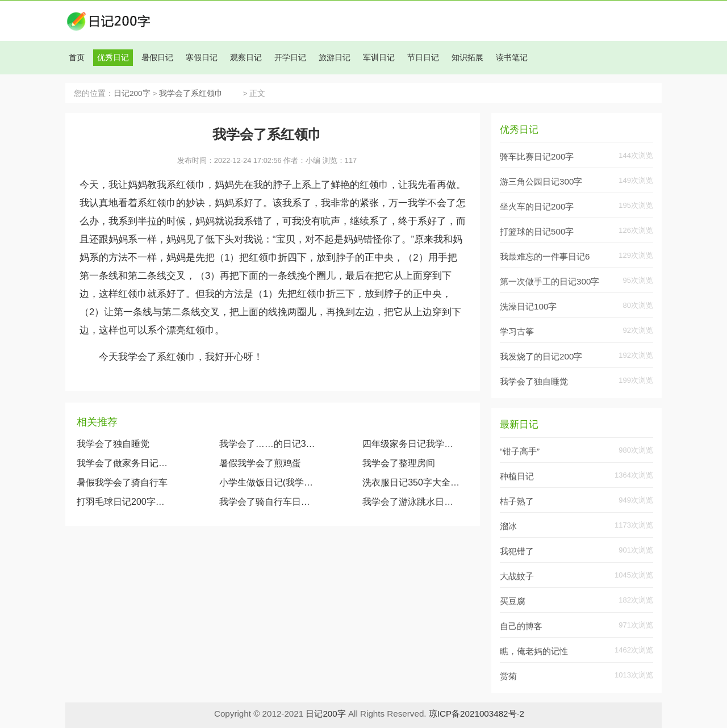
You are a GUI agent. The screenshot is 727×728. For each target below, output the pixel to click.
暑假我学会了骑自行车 (122, 482)
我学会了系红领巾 (200, 93)
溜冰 (508, 526)
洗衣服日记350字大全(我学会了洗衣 (411, 482)
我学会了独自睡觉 (113, 444)
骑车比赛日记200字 (537, 156)
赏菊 (508, 676)
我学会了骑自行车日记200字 (267, 502)
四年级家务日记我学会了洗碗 (411, 444)
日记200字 (132, 93)
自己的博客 (521, 626)
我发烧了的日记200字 (541, 356)
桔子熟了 (517, 501)
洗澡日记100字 (528, 306)
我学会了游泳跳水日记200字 (411, 502)
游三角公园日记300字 (541, 181)
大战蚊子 (517, 576)
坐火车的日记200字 (537, 206)
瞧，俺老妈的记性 (534, 651)
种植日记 (517, 476)
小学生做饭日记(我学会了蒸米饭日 (267, 482)
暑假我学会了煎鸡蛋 (260, 463)
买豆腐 (512, 601)
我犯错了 (517, 551)
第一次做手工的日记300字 (549, 281)
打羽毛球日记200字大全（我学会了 (124, 502)
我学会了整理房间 (398, 463)
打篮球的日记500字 (537, 231)
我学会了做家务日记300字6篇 (124, 463)
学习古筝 (517, 331)
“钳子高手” (520, 451)
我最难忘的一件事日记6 (545, 256)
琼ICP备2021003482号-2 (476, 713)
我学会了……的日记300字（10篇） (267, 444)
